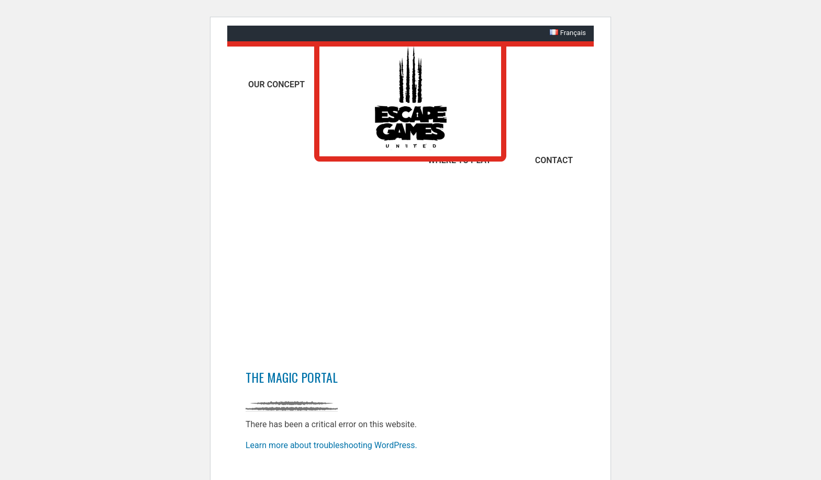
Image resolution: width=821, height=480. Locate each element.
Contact (554, 160)
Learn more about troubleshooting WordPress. (331, 445)
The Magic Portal (292, 377)
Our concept (276, 84)
